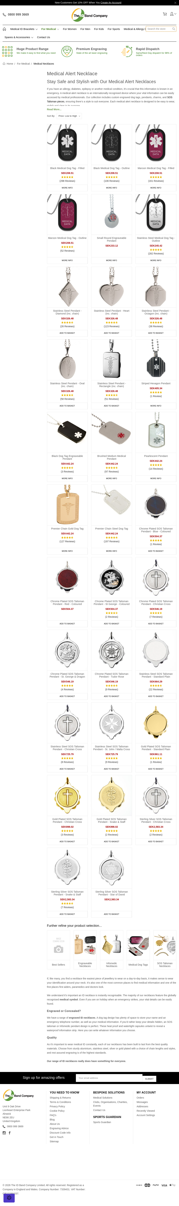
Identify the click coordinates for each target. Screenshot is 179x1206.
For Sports (114, 28)
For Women (70, 28)
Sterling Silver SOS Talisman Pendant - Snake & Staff (67, 901)
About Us (55, 1131)
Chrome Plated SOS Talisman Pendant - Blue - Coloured (156, 534)
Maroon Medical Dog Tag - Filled (156, 168)
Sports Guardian (102, 1129)
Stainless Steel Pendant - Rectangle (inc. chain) (111, 387)
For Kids (99, 28)
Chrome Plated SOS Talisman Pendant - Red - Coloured (67, 607)
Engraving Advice (59, 1135)
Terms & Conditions (60, 1109)
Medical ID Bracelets (24, 28)
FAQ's (53, 1122)
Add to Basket (67, 334)
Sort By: (51, 116)
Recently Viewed (146, 1118)
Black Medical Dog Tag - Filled (67, 168)
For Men (85, 28)
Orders (140, 1104)
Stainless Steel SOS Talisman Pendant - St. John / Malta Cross (111, 754)
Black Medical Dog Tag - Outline (112, 168)
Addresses (142, 1113)
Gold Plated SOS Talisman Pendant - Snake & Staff (112, 827)
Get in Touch (56, 1144)
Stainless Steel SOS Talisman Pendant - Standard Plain (156, 680)
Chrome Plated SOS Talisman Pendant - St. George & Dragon (67, 680)
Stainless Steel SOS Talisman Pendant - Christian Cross (67, 754)
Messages (142, 1109)
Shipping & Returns (60, 1104)
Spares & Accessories (19, 37)
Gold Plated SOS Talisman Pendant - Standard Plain (156, 754)
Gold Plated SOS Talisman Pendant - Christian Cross (67, 827)
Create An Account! (111, 2)
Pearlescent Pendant (156, 459)
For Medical (50, 28)
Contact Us (43, 37)
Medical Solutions (102, 1104)
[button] (67, 179)
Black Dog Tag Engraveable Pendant (67, 460)
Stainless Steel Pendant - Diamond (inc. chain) (67, 313)
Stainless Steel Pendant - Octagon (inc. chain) (156, 313)
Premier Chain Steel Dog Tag (111, 532)
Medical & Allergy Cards (138, 28)
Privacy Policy (57, 1113)
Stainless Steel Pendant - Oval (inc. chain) (67, 387)
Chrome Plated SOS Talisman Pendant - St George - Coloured (112, 607)
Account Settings (146, 1122)
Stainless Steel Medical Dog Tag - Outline (156, 240)
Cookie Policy (57, 1118)
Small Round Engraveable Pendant (111, 240)
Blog (52, 1126)
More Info (67, 188)
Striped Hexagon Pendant (155, 385)
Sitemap (54, 1148)
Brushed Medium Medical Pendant (111, 460)
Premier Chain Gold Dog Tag (67, 532)
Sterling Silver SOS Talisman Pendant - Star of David (111, 901)
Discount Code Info (60, 1139)
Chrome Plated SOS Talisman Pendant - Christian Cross (156, 607)
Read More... (54, 109)
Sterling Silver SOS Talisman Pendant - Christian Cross (156, 827)
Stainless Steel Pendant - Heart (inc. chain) (111, 313)
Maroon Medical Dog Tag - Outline (67, 238)
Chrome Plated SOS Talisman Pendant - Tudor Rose (111, 680)
